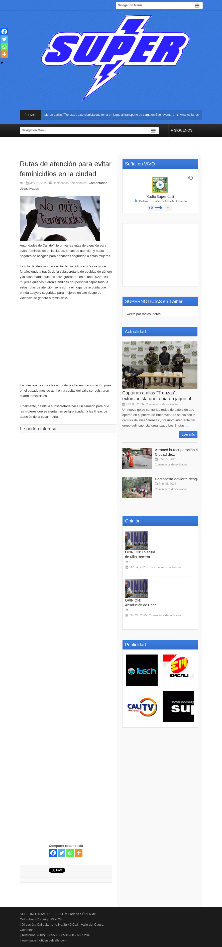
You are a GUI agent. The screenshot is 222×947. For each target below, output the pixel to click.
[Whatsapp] (70, 853)
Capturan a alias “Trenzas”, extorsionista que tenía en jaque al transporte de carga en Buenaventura (108, 114)
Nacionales (79, 183)
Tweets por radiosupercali (143, 314)
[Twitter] (61, 853)
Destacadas (60, 183)
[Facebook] (53, 853)
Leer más (188, 434)
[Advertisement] (66, 344)
